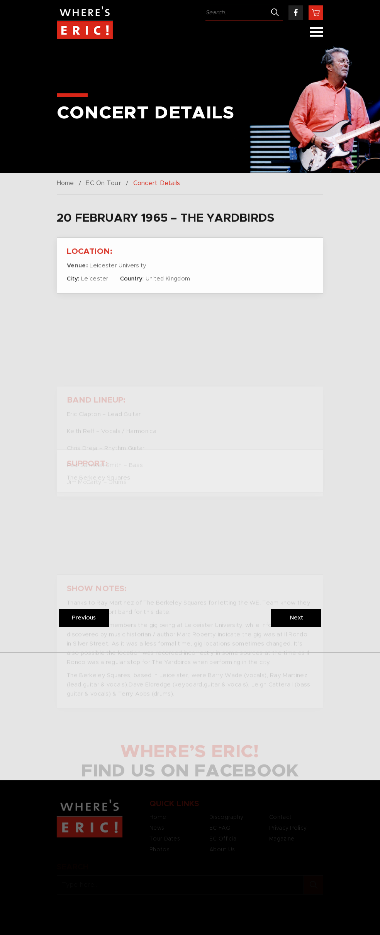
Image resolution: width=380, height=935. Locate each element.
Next (296, 618)
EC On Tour (103, 183)
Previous (84, 618)
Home (65, 183)
